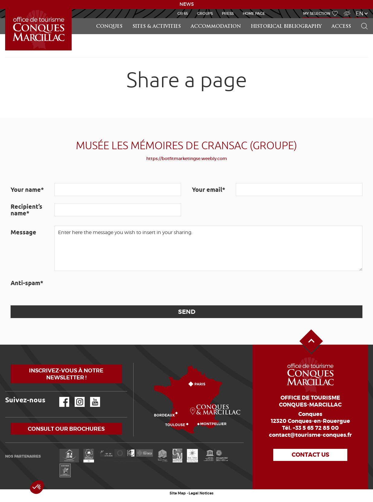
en (359, 13)
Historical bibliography (286, 26)
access (341, 26)
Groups (205, 13)
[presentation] (100, 288)
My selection (316, 13)
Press (228, 13)
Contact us (310, 455)
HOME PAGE (254, 13)
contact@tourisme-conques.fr (310, 435)
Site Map (178, 493)
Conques (109, 26)
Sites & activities (156, 26)
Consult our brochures (66, 428)
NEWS (187, 4)
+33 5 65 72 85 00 (316, 428)
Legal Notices (201, 493)
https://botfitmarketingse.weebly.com (186, 158)
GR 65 (182, 13)
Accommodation (216, 26)
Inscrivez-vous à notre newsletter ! (66, 374)
